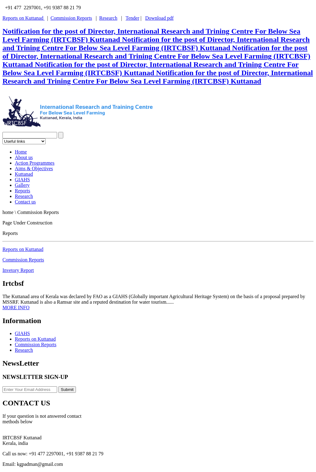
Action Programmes (34, 163)
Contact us (25, 201)
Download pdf (159, 18)
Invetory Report (18, 270)
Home (21, 151)
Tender (132, 18)
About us (24, 157)
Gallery (22, 185)
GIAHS (22, 179)
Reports (22, 190)
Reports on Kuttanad (23, 18)
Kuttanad (24, 174)
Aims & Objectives (34, 168)
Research (108, 18)
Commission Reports (71, 18)
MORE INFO (16, 307)
